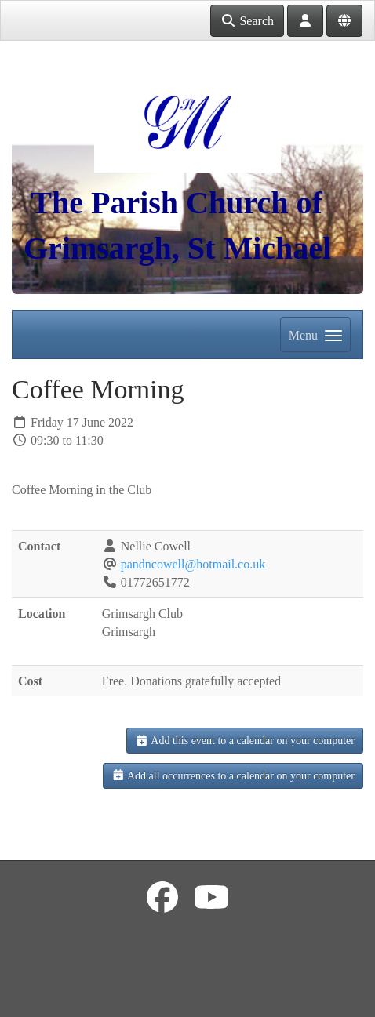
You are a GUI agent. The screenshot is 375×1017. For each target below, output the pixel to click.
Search (247, 20)
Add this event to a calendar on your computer (245, 740)
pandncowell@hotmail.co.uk (193, 564)
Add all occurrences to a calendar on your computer (233, 776)
